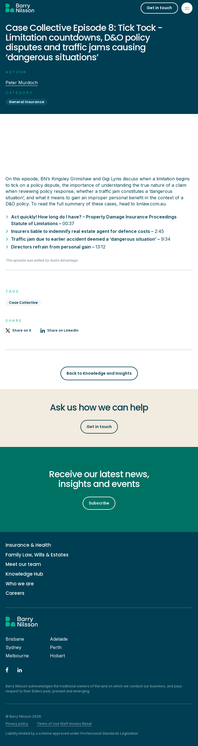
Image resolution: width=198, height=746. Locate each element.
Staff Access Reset (76, 724)
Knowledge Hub (24, 574)
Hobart (57, 655)
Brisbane (15, 639)
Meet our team (23, 564)
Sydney (13, 647)
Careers (15, 593)
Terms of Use (48, 724)
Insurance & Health (28, 545)
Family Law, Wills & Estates (37, 555)
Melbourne (17, 655)
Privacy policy (17, 724)
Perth (56, 647)
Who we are (20, 584)
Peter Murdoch (22, 82)
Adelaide (59, 639)
